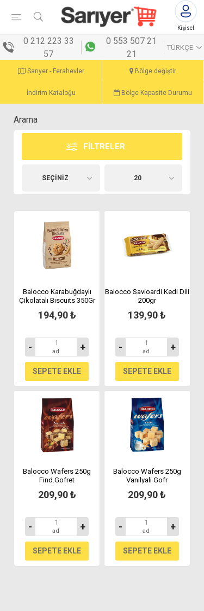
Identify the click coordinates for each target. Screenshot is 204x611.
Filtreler (104, 146)
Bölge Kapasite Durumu (153, 93)
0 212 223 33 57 (48, 47)
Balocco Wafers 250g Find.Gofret (57, 475)
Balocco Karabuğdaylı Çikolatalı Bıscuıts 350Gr (57, 296)
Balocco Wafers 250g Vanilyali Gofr (147, 475)
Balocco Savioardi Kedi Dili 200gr (147, 296)
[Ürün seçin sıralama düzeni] (61, 178)
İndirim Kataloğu (51, 93)
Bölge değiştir (152, 71)
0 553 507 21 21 (131, 47)
